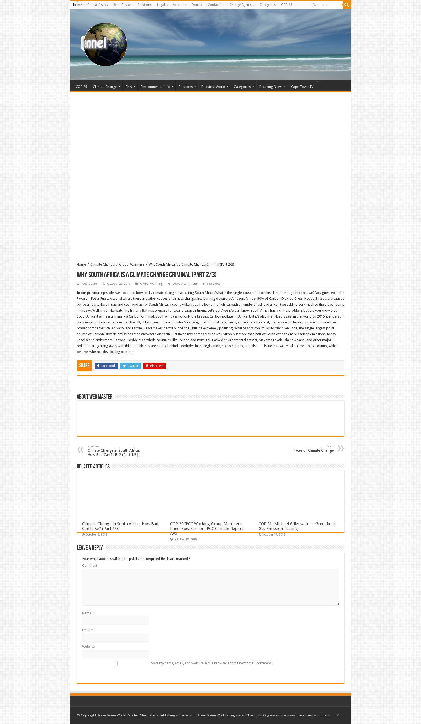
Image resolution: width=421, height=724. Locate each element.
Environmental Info (155, 87)
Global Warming (131, 264)
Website (88, 646)
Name (88, 613)
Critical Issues (97, 5)
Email (87, 630)
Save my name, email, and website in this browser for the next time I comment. (211, 663)
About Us (179, 5)
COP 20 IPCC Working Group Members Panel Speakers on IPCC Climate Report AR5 (206, 528)
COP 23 (286, 5)
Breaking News (270, 87)
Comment (89, 565)
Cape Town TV (302, 87)
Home (77, 5)
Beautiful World (213, 87)
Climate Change (105, 87)
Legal (161, 5)
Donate (197, 5)
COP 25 (81, 87)
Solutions (144, 5)
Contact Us (216, 5)
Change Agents (241, 5)
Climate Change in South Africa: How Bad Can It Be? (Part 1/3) (115, 451)
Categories (268, 5)
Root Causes (122, 5)
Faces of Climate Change (306, 448)
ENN (129, 87)
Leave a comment (185, 284)
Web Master (89, 284)
